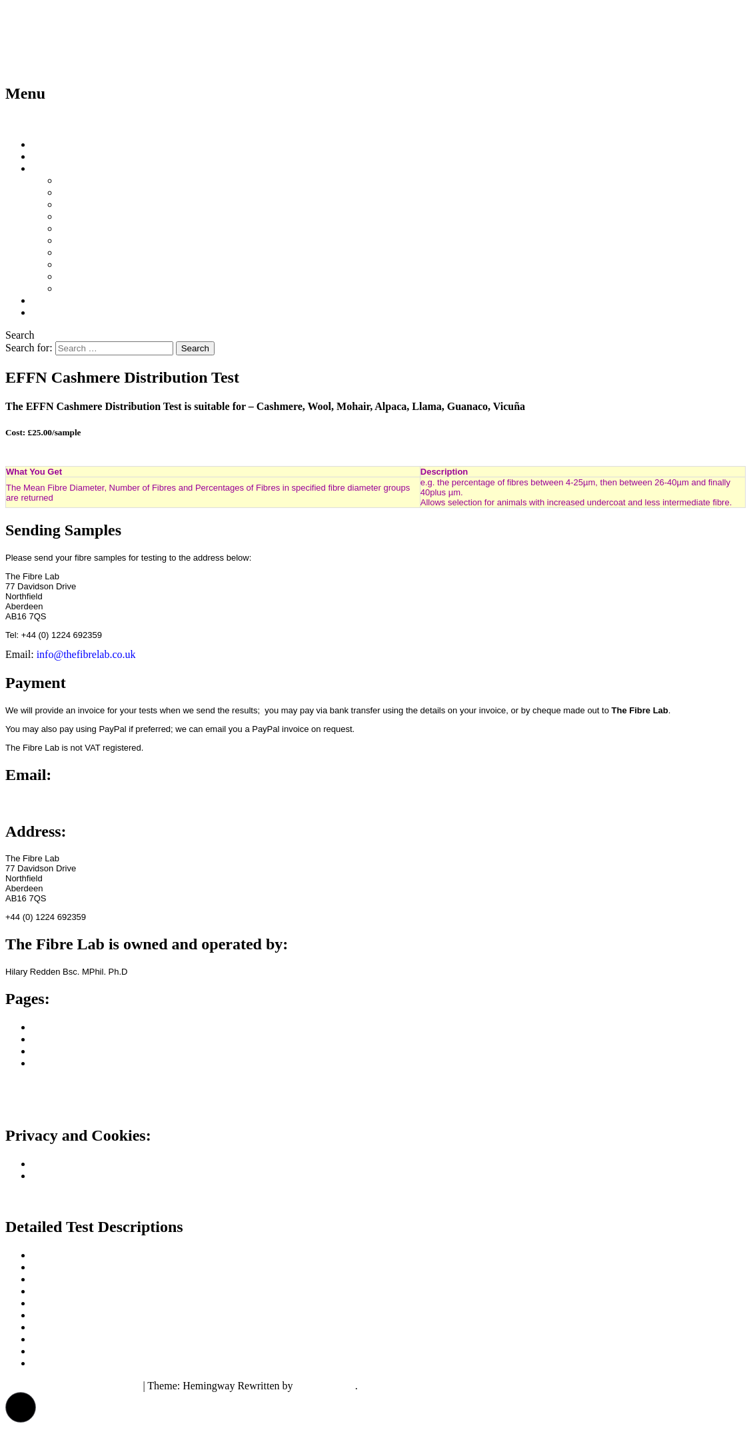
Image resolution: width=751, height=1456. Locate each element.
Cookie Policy (62, 1175)
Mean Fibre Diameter (105, 192)
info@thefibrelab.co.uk (86, 654)
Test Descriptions (69, 168)
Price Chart (83, 180)
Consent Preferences (49, 1198)
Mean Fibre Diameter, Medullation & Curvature (161, 228)
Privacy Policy (63, 1163)
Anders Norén (325, 1385)
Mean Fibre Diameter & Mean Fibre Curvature (159, 216)
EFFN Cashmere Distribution (121, 264)
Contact (48, 312)
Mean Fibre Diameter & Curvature (106, 1291)
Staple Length (88, 276)
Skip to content (37, 121)
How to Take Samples (78, 156)
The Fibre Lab (71, 26)
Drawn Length (90, 288)
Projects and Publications (86, 1051)
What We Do (59, 144)
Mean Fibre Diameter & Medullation (137, 204)
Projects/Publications (77, 300)
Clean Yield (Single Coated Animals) (138, 240)
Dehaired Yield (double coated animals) (143, 252)
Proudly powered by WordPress (72, 1385)
